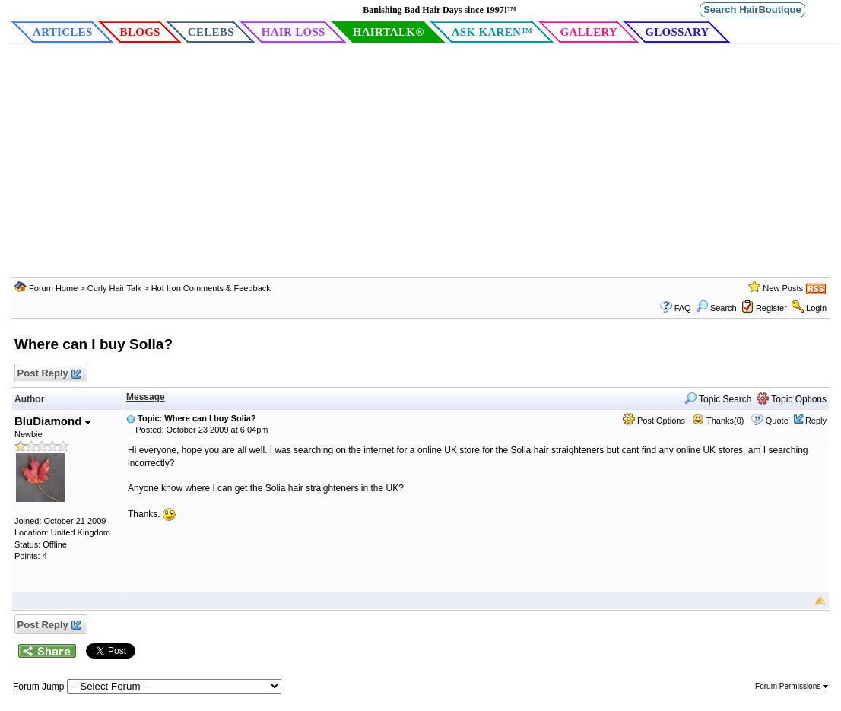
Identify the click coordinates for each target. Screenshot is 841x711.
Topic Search (718, 399)
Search (716, 308)
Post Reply (48, 373)
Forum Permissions (791, 686)
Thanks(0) (718, 420)
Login (816, 308)
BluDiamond (52, 420)
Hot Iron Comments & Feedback (211, 288)
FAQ (682, 308)
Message (145, 397)
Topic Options (792, 399)
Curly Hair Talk (114, 288)
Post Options (654, 420)
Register (771, 308)
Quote (777, 420)
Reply (816, 420)
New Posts (783, 288)
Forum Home (53, 288)
